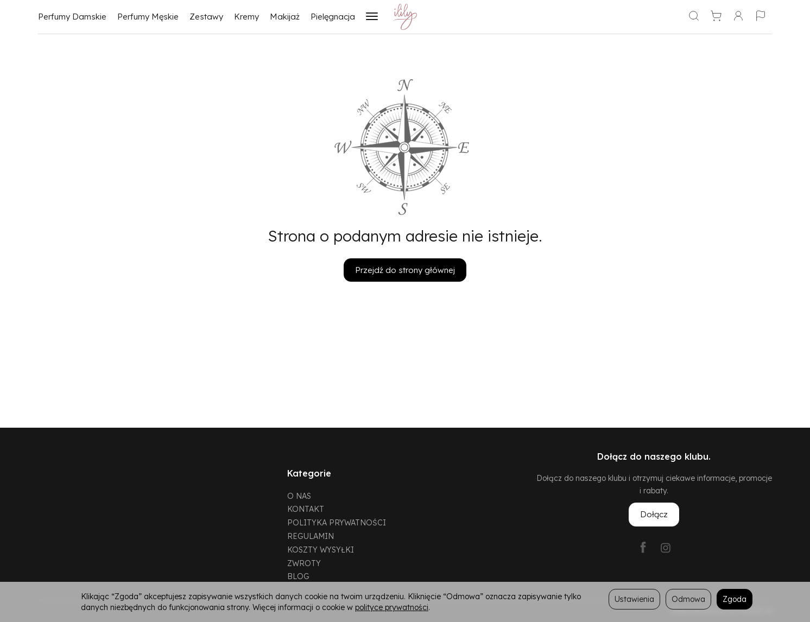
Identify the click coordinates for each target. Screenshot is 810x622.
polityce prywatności (391, 607)
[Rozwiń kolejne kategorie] (372, 17)
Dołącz (654, 514)
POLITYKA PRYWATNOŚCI (336, 522)
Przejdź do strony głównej (405, 270)
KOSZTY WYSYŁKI (320, 549)
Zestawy (206, 16)
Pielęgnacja (333, 16)
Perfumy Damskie (72, 16)
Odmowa (688, 599)
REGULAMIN (310, 536)
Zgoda (734, 599)
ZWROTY (304, 563)
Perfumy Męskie (148, 16)
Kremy (246, 16)
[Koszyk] (716, 17)
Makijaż (285, 16)
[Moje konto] (738, 17)
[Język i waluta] (760, 17)
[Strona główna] (405, 17)
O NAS (299, 495)
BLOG (298, 576)
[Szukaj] (693, 17)
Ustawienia (634, 599)
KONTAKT (305, 508)
